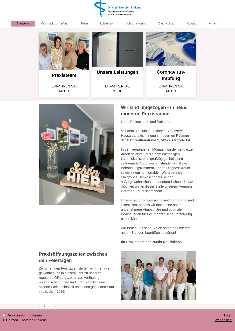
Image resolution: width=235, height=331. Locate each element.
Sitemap (35, 315)
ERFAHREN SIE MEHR (64, 88)
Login (228, 315)
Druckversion (15, 315)
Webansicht (223, 320)
